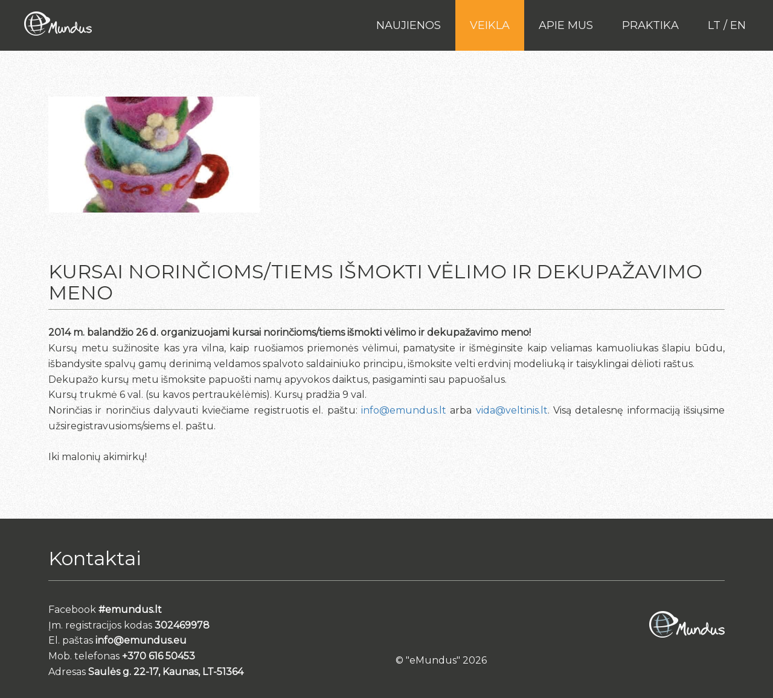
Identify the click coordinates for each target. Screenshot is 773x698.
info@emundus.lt (403, 410)
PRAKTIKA (650, 25)
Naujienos (408, 25)
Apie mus (566, 25)
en (738, 25)
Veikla (490, 25)
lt (714, 25)
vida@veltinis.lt (512, 410)
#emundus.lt (130, 609)
